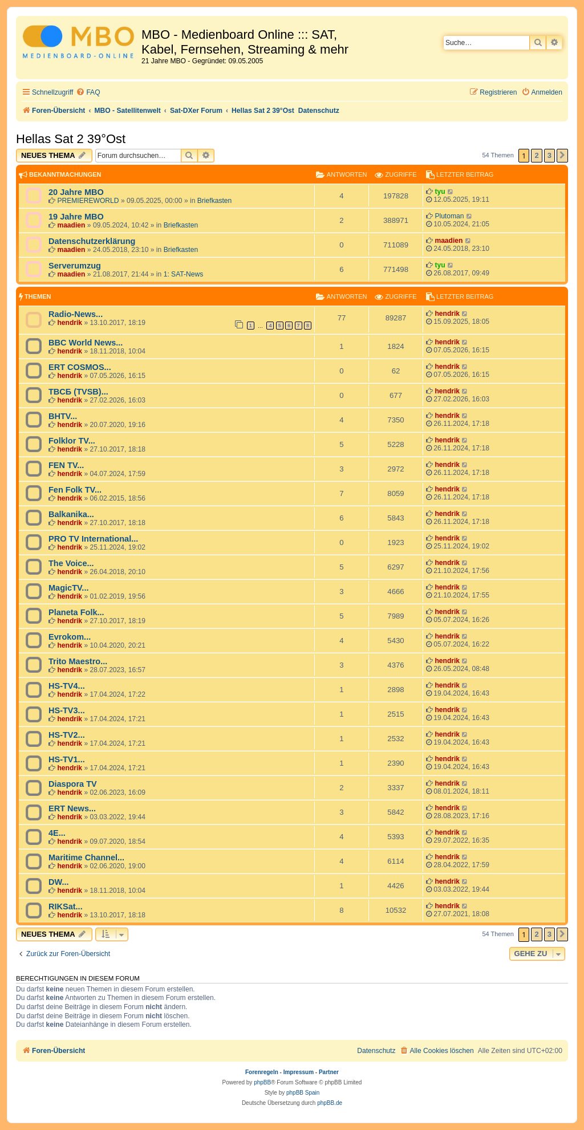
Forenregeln (261, 1072)
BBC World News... (85, 342)
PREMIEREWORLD (88, 201)
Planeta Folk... (76, 612)
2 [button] (536, 155)
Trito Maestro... (77, 661)
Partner (329, 1072)
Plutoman (449, 216)
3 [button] (549, 155)
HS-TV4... (66, 685)
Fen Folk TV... (75, 489)
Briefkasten (214, 201)
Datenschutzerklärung (91, 241)
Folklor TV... (71, 440)
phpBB (262, 1082)
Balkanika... (71, 514)
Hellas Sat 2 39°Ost (70, 139)
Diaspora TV (72, 783)
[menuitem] (88, 92)
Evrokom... (69, 636)
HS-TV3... (66, 710)
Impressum (298, 1072)
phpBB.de (329, 1103)
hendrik (69, 323)
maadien (71, 225)
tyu (440, 192)
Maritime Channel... (86, 857)
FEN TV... (66, 465)
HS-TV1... (66, 759)
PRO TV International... (93, 538)
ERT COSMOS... (79, 367)
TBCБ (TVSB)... (78, 391)
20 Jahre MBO (76, 192)
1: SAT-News (184, 274)
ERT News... (72, 808)
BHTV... (62, 416)
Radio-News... (75, 314)
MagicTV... (68, 587)
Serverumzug (74, 265)
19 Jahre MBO (76, 216)
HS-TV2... (66, 734)
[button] (562, 155)
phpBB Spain (302, 1093)
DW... (58, 882)
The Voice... (71, 563)
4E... (57, 833)
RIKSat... (65, 906)
